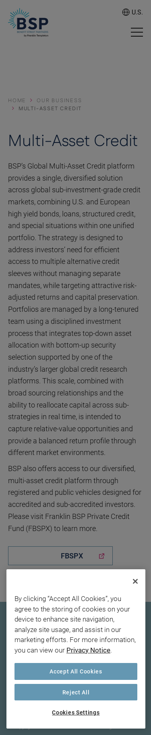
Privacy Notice (88, 650)
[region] (75, 649)
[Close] (135, 581)
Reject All (76, 692)
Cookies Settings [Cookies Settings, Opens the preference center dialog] (75, 712)
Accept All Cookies (76, 671)
